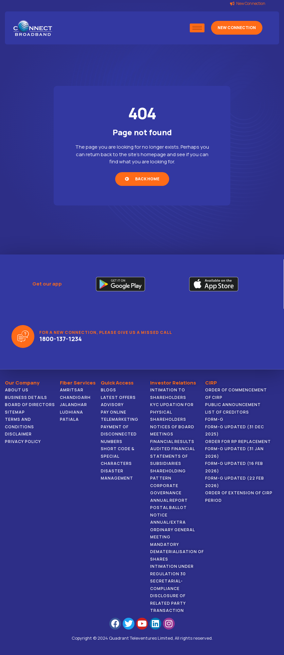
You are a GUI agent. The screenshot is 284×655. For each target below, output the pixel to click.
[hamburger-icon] (197, 28)
